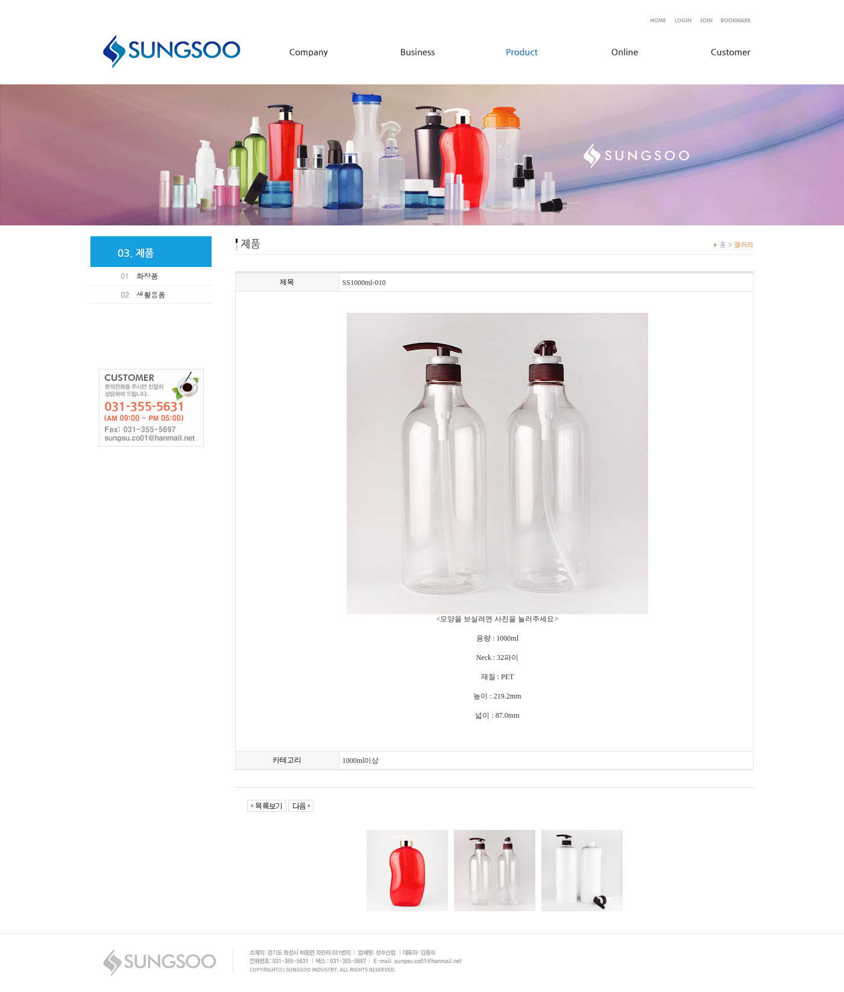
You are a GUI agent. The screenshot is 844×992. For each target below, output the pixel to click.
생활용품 (150, 294)
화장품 (147, 276)
